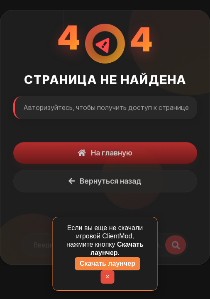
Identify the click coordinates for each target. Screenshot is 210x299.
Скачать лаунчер (107, 263)
